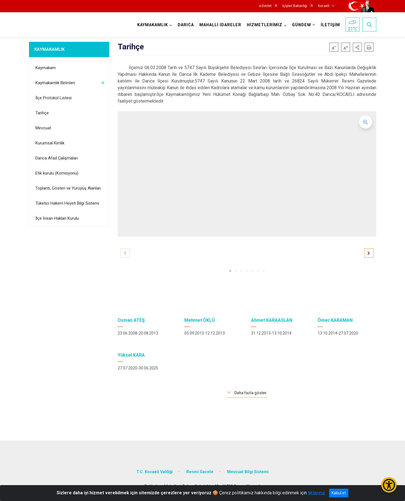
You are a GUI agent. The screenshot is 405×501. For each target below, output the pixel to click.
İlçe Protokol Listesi (53, 97)
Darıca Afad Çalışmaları (56, 158)
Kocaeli (323, 6)
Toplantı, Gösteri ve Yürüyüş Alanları (68, 188)
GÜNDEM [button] (301, 25)
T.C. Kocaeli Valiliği (154, 471)
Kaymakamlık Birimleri (55, 82)
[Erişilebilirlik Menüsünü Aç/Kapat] (389, 485)
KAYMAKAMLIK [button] (152, 25)
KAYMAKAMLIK (49, 49)
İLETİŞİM (330, 25)
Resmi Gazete (199, 471)
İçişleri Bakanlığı (294, 6)
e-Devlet (265, 6)
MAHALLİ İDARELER (220, 25)
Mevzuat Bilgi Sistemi (248, 471)
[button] (357, 47)
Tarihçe (42, 112)
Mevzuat (43, 127)
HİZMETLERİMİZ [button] (264, 25)
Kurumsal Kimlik (49, 143)
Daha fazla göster (250, 393)
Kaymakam (45, 67)
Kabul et (339, 493)
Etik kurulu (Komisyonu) (56, 173)
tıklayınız (316, 492)
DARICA (186, 25)
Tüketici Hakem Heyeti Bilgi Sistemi (67, 203)
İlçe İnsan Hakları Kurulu (57, 218)
